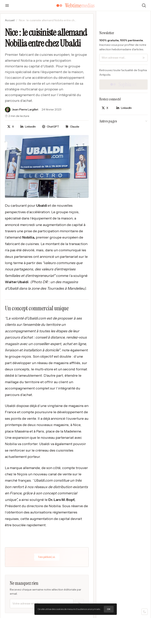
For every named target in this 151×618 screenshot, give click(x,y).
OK (108, 609)
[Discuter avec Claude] (72, 126)
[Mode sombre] (144, 612)
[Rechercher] (144, 5)
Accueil (10, 20)
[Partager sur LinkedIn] (28, 126)
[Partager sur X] (10, 126)
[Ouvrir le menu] (7, 5)
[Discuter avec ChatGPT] (50, 126)
